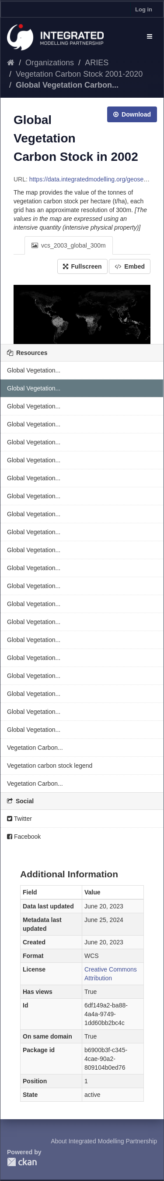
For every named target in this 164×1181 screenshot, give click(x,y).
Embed (130, 266)
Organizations (49, 62)
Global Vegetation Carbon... (67, 85)
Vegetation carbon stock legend (49, 765)
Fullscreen (82, 266)
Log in (143, 9)
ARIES (96, 62)
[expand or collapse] (149, 36)
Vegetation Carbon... (35, 747)
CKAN (22, 1162)
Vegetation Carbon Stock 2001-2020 (79, 74)
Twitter (19, 818)
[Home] (10, 62)
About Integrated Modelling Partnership (104, 1141)
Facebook (24, 836)
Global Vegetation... (33, 370)
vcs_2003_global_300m (68, 245)
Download (132, 114)
